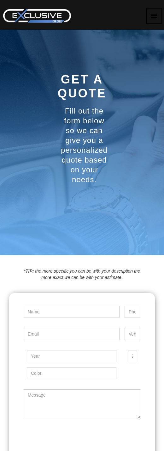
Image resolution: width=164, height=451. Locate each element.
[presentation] (72, 436)
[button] (154, 16)
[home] (36, 14)
